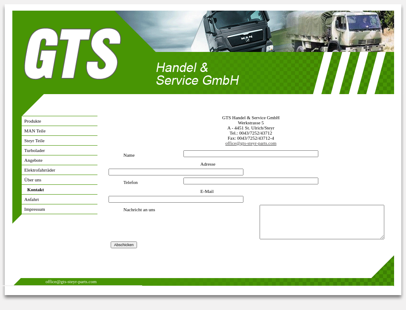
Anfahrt (31, 199)
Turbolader (34, 150)
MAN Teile (35, 130)
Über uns (32, 179)
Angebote (33, 160)
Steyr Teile (34, 140)
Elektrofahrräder (39, 169)
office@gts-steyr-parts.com (251, 143)
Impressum (34, 209)
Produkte (32, 120)
